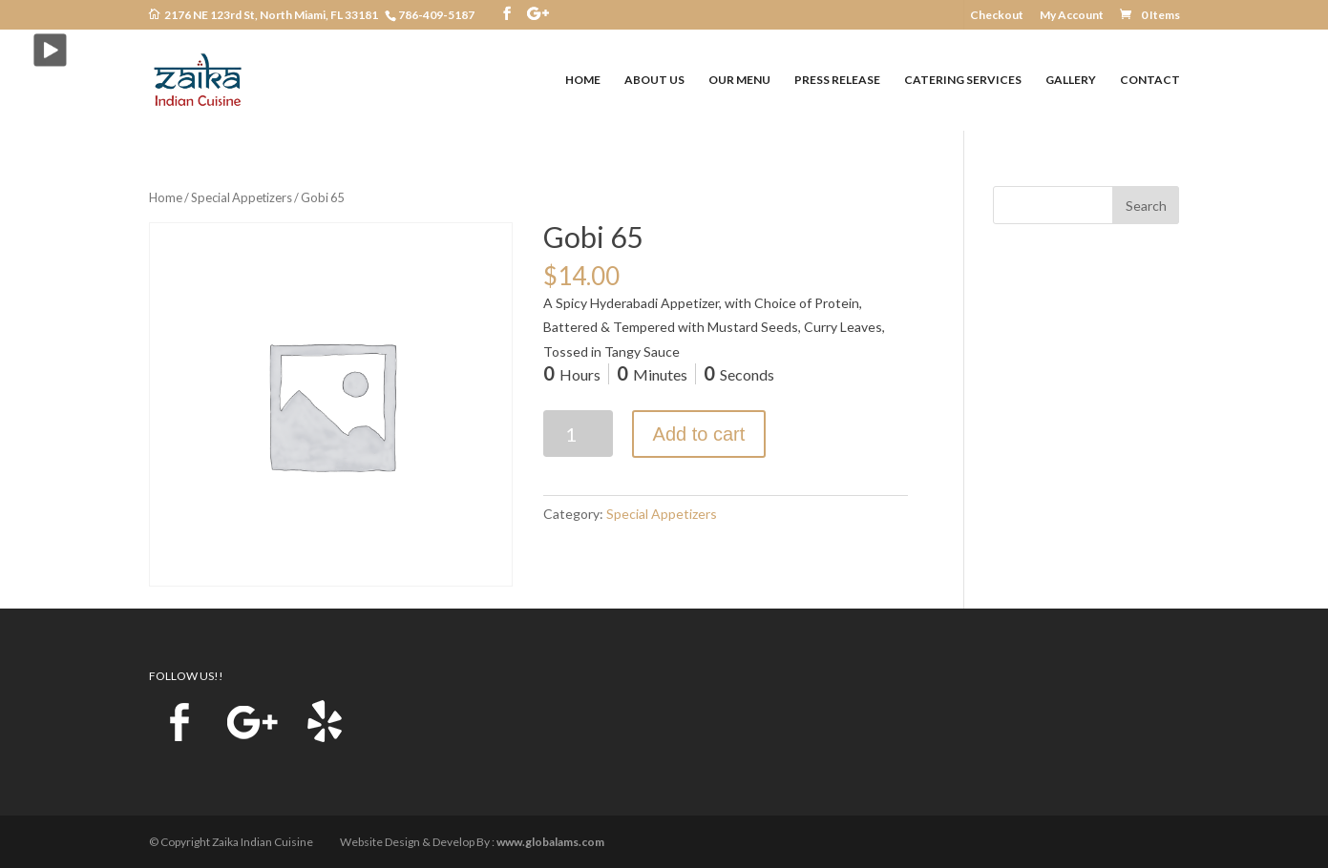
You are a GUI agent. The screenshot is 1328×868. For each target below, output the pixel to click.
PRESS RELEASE (837, 80)
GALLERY (1070, 80)
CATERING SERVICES (963, 80)
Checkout (996, 16)
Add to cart (699, 434)
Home (165, 197)
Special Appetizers (241, 197)
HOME (583, 80)
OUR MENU (739, 80)
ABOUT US (654, 80)
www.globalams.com (550, 842)
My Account (1072, 16)
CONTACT (1150, 80)
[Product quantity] (578, 433)
